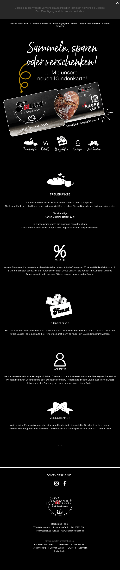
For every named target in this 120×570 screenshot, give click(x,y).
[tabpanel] (60, 249)
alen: (72, 541)
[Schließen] (117, 3)
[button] (47, 531)
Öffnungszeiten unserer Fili (57, 541)
